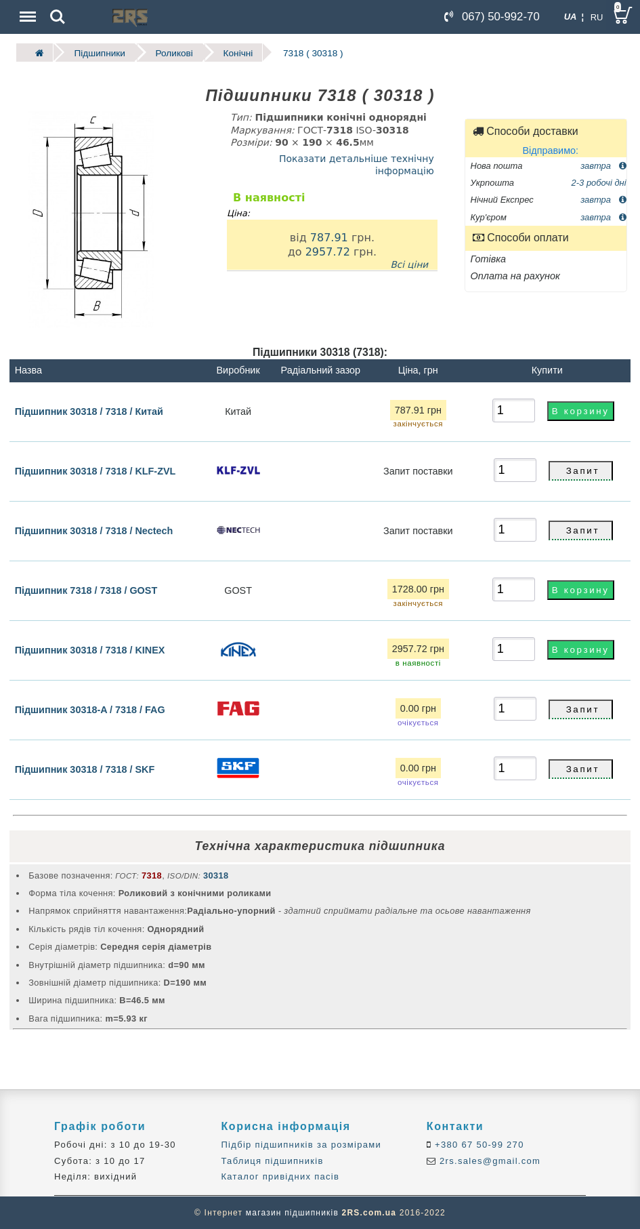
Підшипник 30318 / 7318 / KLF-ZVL (95, 471)
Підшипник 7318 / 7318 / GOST (86, 590)
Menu (26, 10)
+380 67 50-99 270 (477, 1145)
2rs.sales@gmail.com (488, 1160)
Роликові (173, 52)
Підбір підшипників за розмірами (301, 1145)
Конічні (238, 52)
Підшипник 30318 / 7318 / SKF (85, 769)
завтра (603, 165)
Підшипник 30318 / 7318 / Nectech (94, 530)
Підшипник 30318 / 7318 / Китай (89, 410)
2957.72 (328, 251)
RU (597, 17)
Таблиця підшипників (272, 1160)
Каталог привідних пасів (280, 1176)
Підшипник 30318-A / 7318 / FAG (90, 709)
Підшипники (99, 52)
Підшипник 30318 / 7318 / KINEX (90, 650)
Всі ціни (409, 263)
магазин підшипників (292, 1212)
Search (57, 17)
